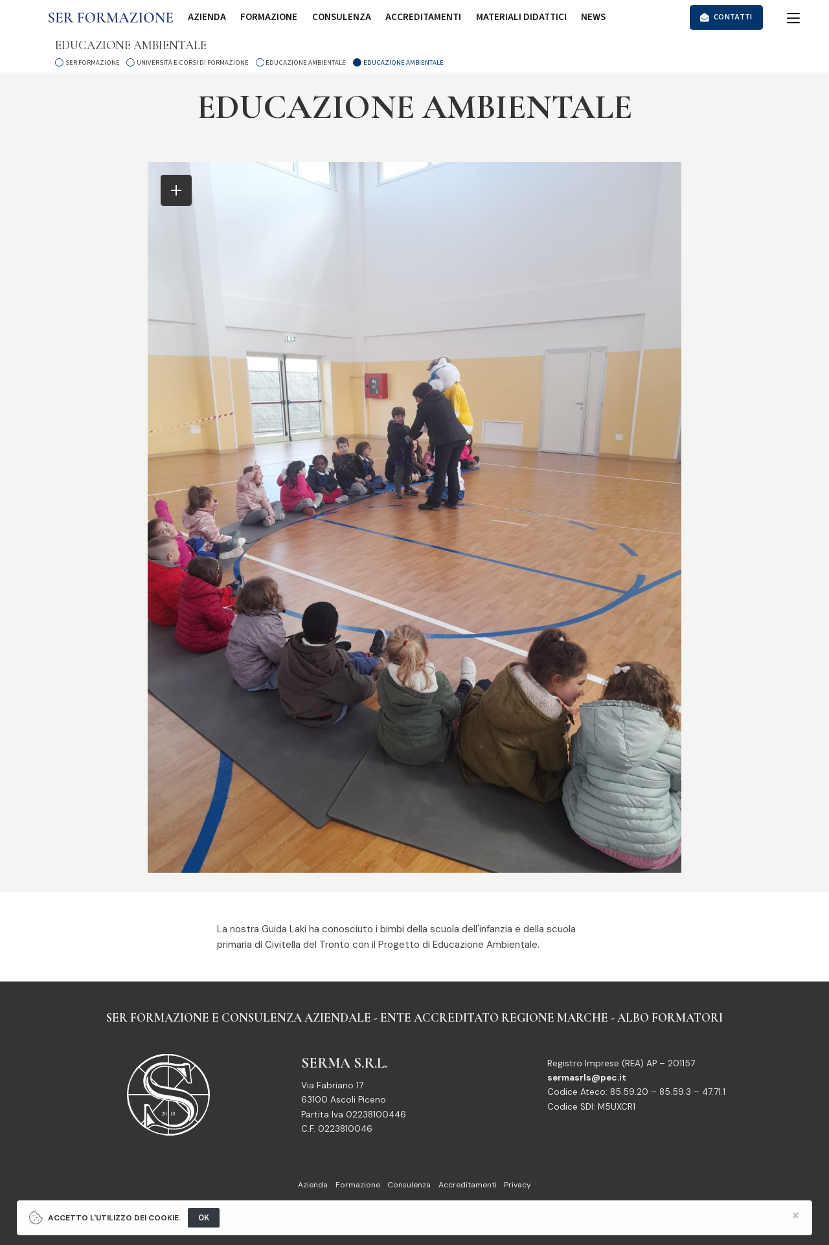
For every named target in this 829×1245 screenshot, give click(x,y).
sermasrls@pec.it (586, 1077)
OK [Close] (204, 1217)
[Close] (795, 1215)
